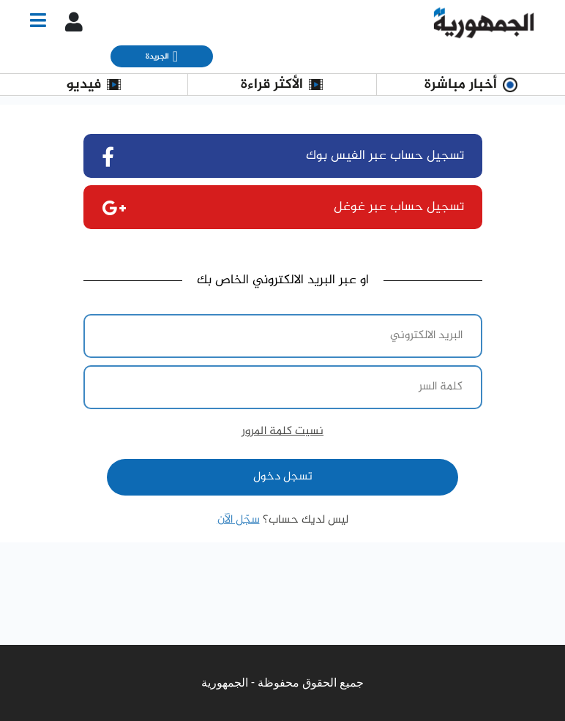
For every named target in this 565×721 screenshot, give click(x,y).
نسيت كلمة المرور (282, 431)
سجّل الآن (238, 520)
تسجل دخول (283, 477)
